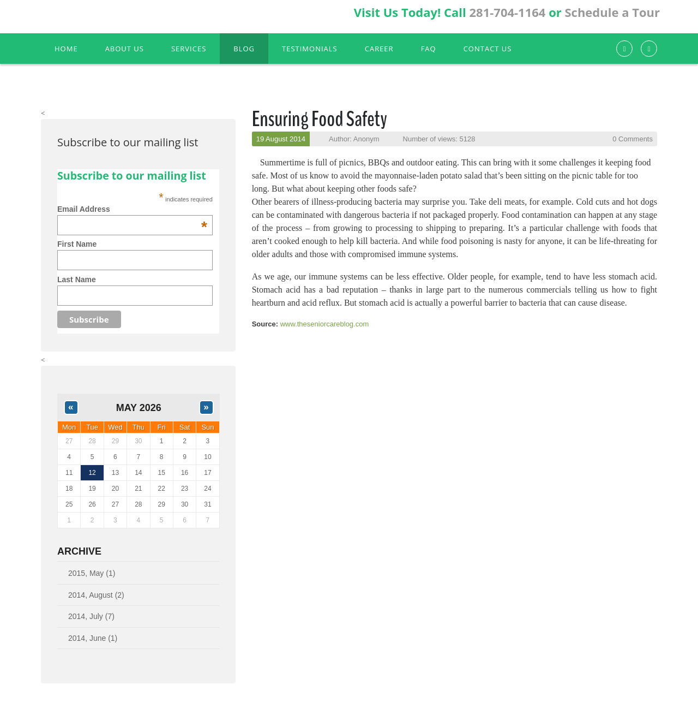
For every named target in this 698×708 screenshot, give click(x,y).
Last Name (76, 279)
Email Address (132, 209)
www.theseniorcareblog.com (324, 324)
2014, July (91, 616)
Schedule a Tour (612, 12)
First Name (77, 244)
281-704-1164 (507, 12)
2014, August (96, 595)
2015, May (91, 573)
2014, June (92, 638)
